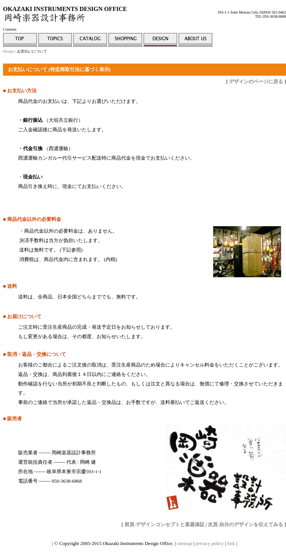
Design (8, 51)
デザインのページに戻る (256, 81)
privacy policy (209, 543)
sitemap (184, 543)
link (231, 543)
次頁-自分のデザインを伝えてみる (245, 524)
